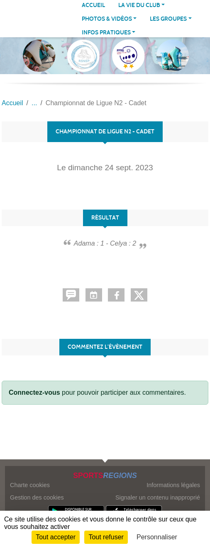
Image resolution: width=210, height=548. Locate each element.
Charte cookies (30, 485)
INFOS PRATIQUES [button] (106, 32)
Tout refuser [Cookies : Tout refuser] (105, 537)
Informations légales (173, 485)
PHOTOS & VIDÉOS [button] (107, 18)
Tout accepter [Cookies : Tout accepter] (56, 537)
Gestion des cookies (37, 497)
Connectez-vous (34, 392)
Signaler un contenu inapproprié (157, 497)
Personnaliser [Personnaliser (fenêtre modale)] (157, 537)
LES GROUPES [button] (168, 18)
